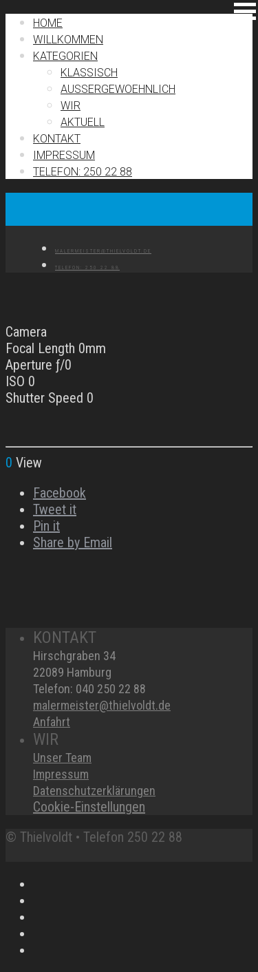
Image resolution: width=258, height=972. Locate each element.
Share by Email (72, 542)
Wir (70, 105)
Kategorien (65, 56)
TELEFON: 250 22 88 (82, 171)
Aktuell (83, 122)
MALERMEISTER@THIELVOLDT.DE (103, 251)
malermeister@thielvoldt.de (102, 705)
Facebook (59, 493)
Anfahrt (51, 722)
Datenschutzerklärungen (94, 790)
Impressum (61, 774)
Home (48, 23)
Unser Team (62, 757)
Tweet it (54, 509)
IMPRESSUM (64, 155)
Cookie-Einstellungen (89, 807)
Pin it (46, 526)
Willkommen (68, 39)
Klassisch (89, 72)
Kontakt (56, 138)
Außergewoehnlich (118, 89)
